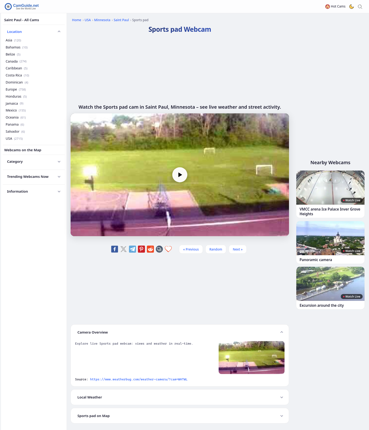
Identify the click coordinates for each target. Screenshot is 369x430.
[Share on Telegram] (132, 249)
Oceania (16, 117)
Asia (13, 40)
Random (215, 249)
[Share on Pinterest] (141, 249)
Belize (13, 54)
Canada (16, 61)
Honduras (16, 96)
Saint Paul (121, 20)
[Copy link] (159, 249)
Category (15, 161)
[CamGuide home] (22, 6)
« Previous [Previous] (191, 249)
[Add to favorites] (168, 249)
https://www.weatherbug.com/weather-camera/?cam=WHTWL (139, 379)
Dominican (17, 82)
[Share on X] (123, 249)
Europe (16, 89)
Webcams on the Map (22, 149)
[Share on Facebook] (114, 249)
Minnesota (102, 20)
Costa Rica (17, 75)
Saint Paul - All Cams (21, 19)
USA (14, 138)
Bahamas (17, 47)
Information (17, 191)
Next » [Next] (238, 249)
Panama (15, 124)
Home (76, 20)
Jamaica (14, 103)
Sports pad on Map (93, 415)
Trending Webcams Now (27, 176)
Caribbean (17, 68)
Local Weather (89, 397)
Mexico (16, 110)
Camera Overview (92, 332)
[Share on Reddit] (150, 249)
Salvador (15, 131)
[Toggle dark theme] (351, 6)
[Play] (179, 174)
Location (14, 31)
